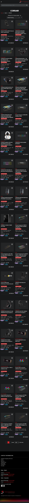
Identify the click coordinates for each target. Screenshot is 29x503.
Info (7, 38)
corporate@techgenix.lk (8, 482)
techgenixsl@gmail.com (8, 475)
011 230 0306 (7, 472)
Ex (20, 495)
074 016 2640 (11, 474)
